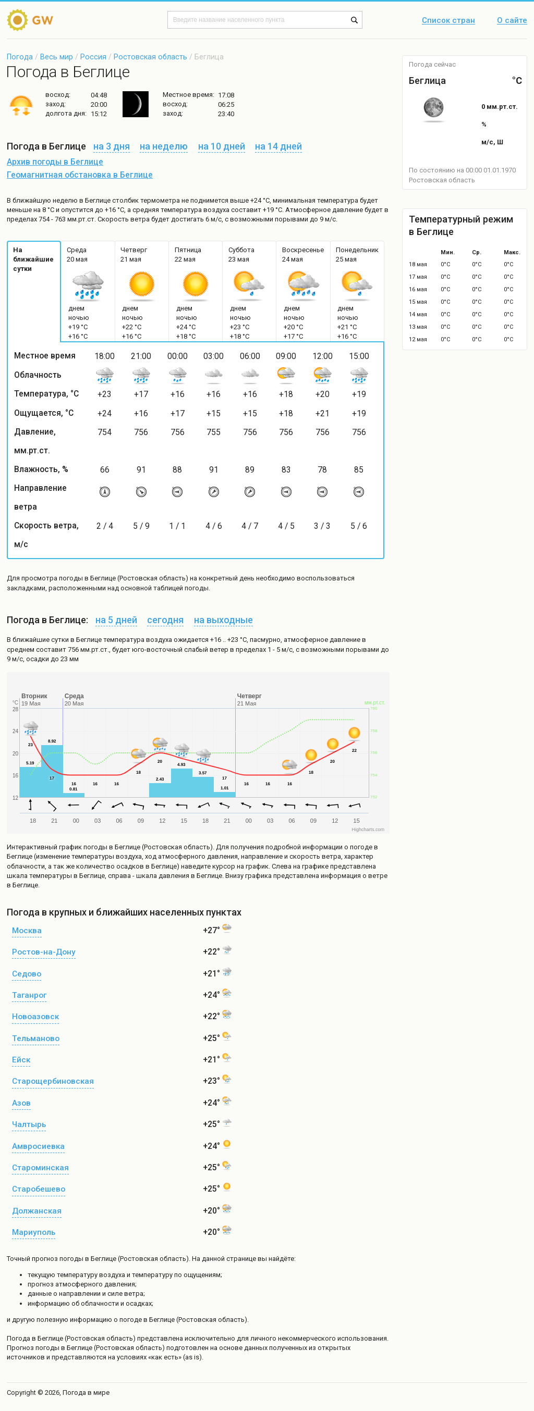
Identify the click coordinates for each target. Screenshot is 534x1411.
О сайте (512, 21)
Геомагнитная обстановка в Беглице (80, 175)
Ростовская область (150, 57)
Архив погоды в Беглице (55, 162)
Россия (93, 57)
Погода (20, 57)
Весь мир (56, 57)
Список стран (448, 21)
